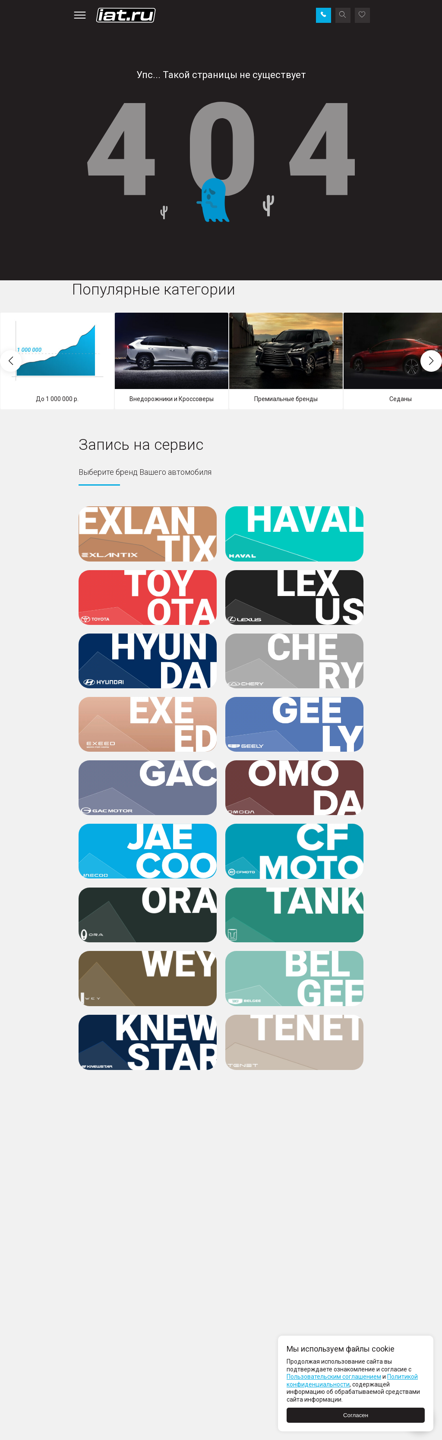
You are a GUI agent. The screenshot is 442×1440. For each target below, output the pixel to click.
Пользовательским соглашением (334, 1376)
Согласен (355, 1415)
